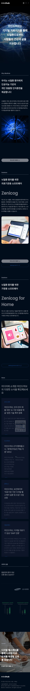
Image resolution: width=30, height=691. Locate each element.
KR (23, 2)
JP (28, 3)
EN (26, 3)
